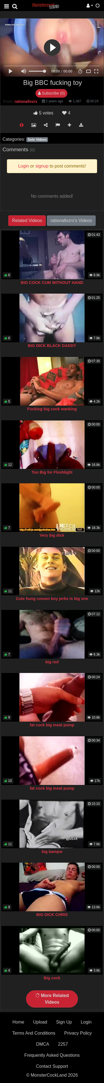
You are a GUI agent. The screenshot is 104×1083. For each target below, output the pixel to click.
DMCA (42, 1044)
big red (52, 662)
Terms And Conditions (33, 1033)
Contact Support (52, 1066)
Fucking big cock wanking (52, 409)
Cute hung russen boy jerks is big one (52, 598)
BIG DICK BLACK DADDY (52, 345)
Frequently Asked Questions (52, 1055)
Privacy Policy (78, 1033)
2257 (63, 1044)
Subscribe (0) (51, 93)
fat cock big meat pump (52, 725)
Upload (40, 1022)
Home (18, 1022)
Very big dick (52, 535)
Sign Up (64, 1022)
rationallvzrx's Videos (71, 220)
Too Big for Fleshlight (52, 472)
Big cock (52, 978)
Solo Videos (37, 140)
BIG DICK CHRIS (52, 914)
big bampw (52, 851)
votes (43, 113)
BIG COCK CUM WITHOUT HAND (52, 282)
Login (86, 1022)
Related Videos (27, 220)
